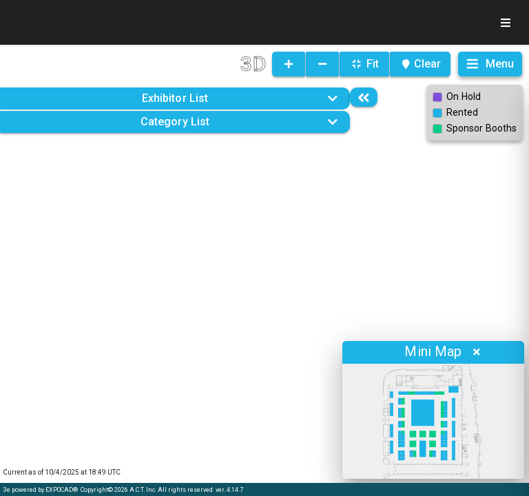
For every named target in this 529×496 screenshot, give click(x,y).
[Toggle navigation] (505, 22)
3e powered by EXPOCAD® (40, 489)
